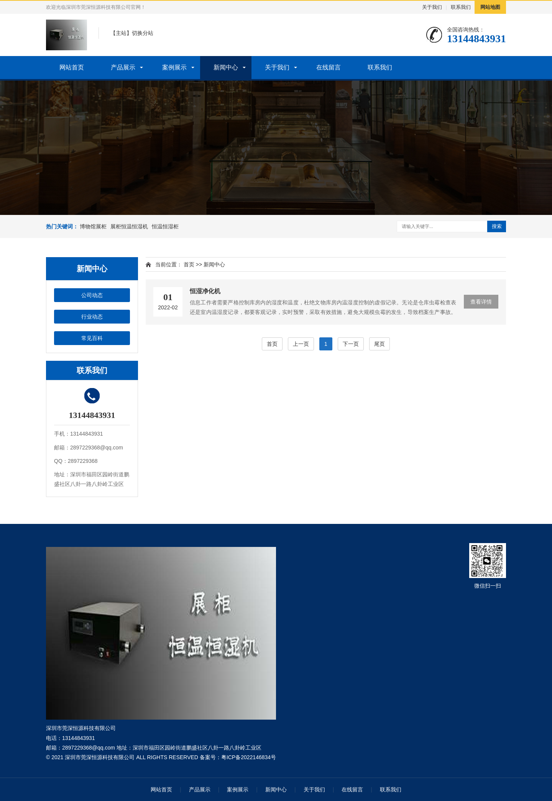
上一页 (301, 344)
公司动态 (92, 295)
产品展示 (123, 67)
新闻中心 (226, 67)
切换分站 (142, 33)
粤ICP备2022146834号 (248, 757)
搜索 (497, 226)
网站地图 (490, 7)
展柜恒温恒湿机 (129, 226)
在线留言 (328, 67)
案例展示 (174, 67)
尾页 (379, 344)
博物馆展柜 (93, 226)
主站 (121, 33)
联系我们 (461, 7)
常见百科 (92, 338)
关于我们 (432, 7)
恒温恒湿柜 (165, 226)
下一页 (351, 344)
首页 (189, 264)
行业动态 (92, 317)
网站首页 (71, 67)
